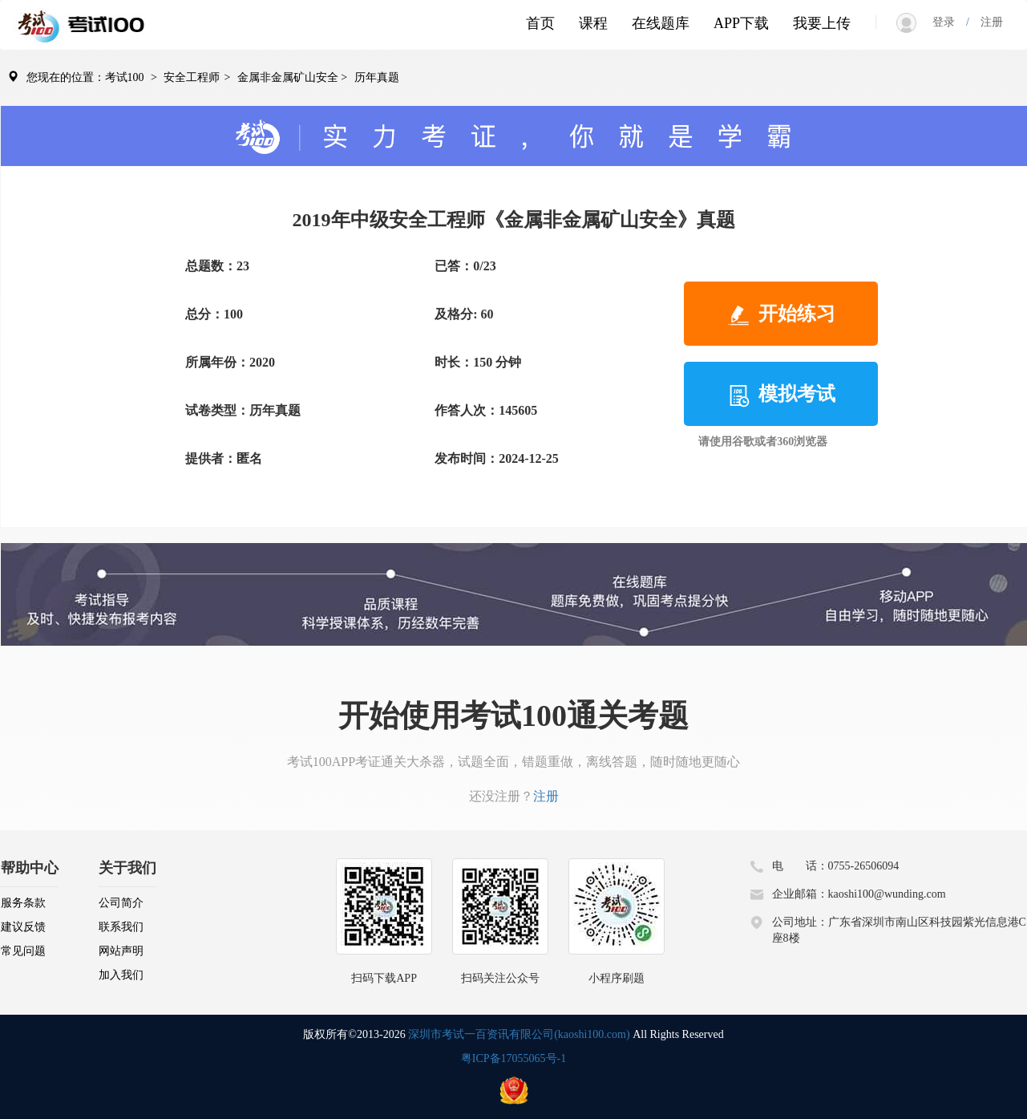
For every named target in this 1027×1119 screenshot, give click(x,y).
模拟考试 (780, 395)
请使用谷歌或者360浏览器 (762, 442)
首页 (540, 23)
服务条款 (23, 903)
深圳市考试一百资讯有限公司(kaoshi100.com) (518, 1034)
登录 (949, 22)
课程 (593, 23)
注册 (986, 22)
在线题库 (660, 23)
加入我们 (121, 975)
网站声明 (121, 951)
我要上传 (822, 23)
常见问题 (23, 951)
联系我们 (121, 927)
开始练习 (780, 315)
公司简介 (121, 903)
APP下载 (741, 23)
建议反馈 (23, 927)
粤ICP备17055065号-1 (513, 1058)
